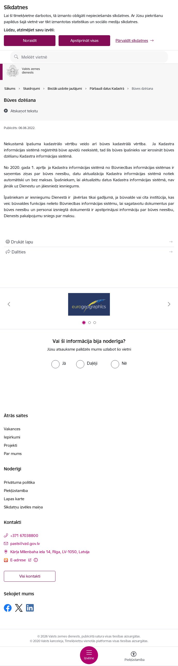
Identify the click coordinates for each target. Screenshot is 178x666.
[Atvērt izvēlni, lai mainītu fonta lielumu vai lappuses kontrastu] (134, 657)
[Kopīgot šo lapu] (89, 252)
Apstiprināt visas (84, 40)
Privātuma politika (19, 482)
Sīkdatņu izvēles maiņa (23, 507)
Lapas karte (14, 498)
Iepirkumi (12, 437)
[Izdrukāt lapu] (89, 242)
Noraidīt (30, 40)
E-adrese (18, 560)
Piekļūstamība (16, 490)
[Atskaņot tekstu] (24, 111)
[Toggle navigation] (89, 655)
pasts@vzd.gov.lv (25, 543)
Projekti (10, 445)
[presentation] (89, 388)
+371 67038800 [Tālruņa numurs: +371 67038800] (24, 535)
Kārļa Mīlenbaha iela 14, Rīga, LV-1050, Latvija (50, 551)
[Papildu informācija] (36, 560)
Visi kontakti (29, 576)
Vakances (12, 428)
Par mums (13, 453)
